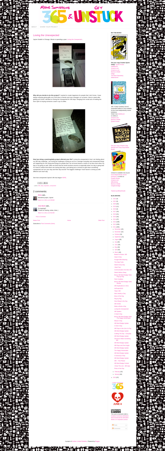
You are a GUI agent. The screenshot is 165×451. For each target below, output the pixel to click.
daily (42, 185)
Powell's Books (115, 178)
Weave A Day (118, 321)
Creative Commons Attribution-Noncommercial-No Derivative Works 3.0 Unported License (120, 417)
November (118, 232)
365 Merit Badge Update (121, 323)
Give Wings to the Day (120, 301)
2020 (114, 204)
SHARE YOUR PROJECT (49, 27)
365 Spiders (117, 311)
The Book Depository (117, 75)
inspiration (46, 185)
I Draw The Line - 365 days (122, 366)
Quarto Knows (120, 64)
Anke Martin (42, 206)
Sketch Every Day (119, 265)
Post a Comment (41, 216)
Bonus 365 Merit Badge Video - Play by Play (123, 275)
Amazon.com (115, 68)
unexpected (53, 185)
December (118, 229)
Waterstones (114, 77)
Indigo (113, 74)
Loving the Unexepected (46, 35)
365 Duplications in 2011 (121, 286)
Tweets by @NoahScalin (118, 191)
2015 (114, 216)
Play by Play (118, 298)
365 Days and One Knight (121, 345)
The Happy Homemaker (121, 350)
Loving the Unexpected (74, 39)
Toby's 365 (117, 291)
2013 (114, 222)
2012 (114, 224)
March (117, 252)
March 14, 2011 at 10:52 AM (46, 213)
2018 (114, 209)
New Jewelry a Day (120, 293)
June (116, 244)
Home (69, 220)
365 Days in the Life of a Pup (122, 328)
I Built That (117, 267)
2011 (114, 227)
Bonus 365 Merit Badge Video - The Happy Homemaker (123, 317)
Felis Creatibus (118, 279)
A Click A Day (118, 326)
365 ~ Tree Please (119, 361)
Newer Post (36, 220)
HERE (64, 177)
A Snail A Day (118, 314)
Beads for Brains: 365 (120, 254)
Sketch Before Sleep (120, 272)
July (116, 242)
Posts (114, 425)
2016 (114, 214)
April (116, 249)
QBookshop (114, 182)
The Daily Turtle (119, 262)
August (117, 239)
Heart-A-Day (118, 257)
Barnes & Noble (115, 72)
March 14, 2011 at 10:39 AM (46, 200)
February (117, 371)
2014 (114, 219)
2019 (114, 206)
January (117, 374)
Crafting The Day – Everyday (122, 333)
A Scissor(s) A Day (119, 355)
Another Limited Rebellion (79, 441)
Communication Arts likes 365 (123, 270)
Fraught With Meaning (120, 259)
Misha (40, 195)
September (118, 237)
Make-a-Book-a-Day (120, 306)
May (116, 247)
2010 (114, 377)
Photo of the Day (119, 368)
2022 (114, 198)
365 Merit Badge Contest (121, 363)
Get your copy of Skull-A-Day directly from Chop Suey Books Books (120, 147)
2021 (114, 201)
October (117, 234)
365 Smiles (117, 304)
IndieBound (114, 66)
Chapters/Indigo (115, 186)
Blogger (97, 441)
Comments (116, 428)
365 (39, 185)
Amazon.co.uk (115, 70)
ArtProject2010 (118, 288)
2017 (114, 211)
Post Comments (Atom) (48, 223)
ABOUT (34, 27)
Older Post (101, 220)
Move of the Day (119, 296)
